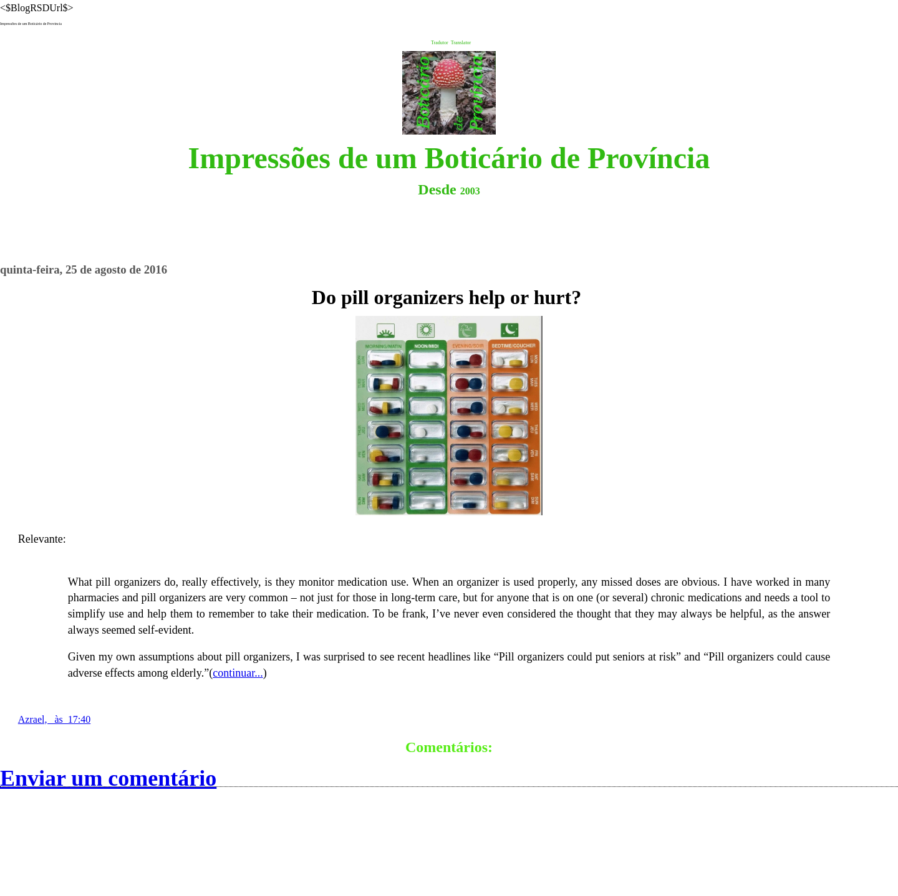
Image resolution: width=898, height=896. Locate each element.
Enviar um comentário (108, 778)
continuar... (238, 673)
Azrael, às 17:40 (54, 719)
